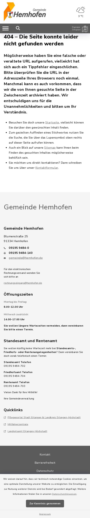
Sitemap (50, 148)
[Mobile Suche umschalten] (18, 28)
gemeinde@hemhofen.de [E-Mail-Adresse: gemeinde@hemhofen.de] (26, 258)
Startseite (52, 122)
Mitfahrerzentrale (16, 424)
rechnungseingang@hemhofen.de (23, 283)
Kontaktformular (46, 168)
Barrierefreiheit (45, 463)
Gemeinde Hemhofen (38, 207)
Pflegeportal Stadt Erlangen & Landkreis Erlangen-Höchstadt (42, 417)
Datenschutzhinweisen (64, 494)
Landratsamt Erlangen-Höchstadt (25, 431)
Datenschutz (45, 471)
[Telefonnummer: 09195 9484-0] (45, 248)
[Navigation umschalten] (5, 28)
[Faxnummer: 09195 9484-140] (45, 253)
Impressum (45, 514)
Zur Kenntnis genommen (45, 503)
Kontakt (45, 454)
